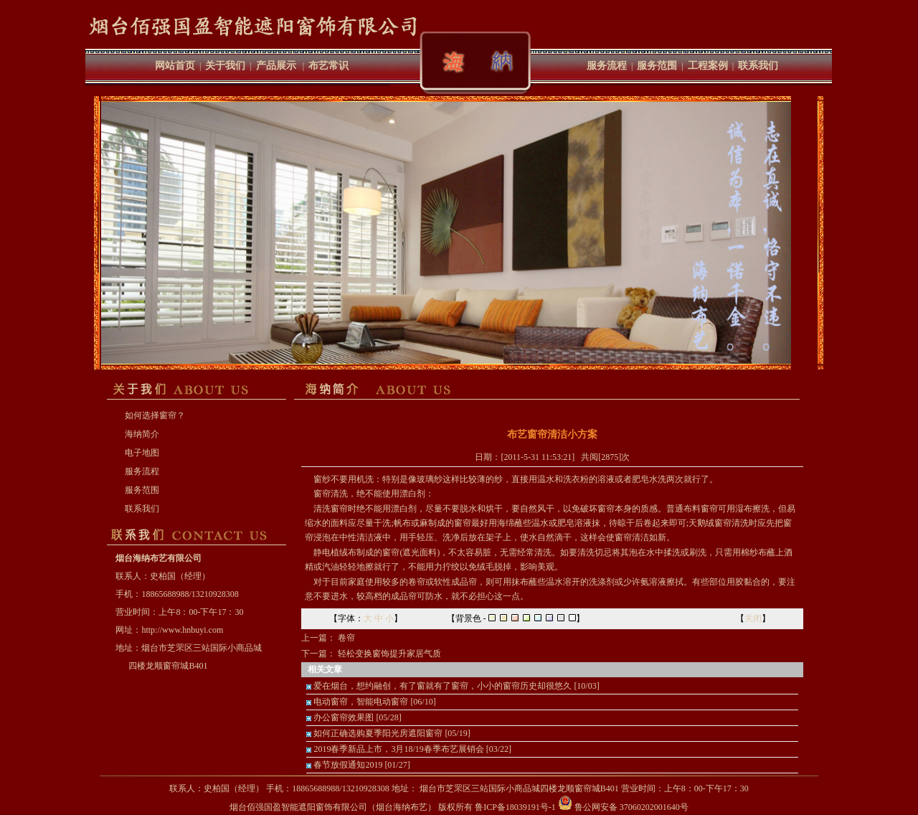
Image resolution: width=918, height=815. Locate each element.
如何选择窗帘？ (155, 415)
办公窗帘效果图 (343, 717)
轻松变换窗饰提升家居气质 (389, 654)
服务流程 (607, 65)
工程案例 (708, 65)
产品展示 (276, 65)
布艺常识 (328, 65)
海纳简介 (142, 434)
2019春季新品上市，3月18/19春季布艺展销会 (398, 749)
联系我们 (758, 65)
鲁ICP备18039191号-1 (515, 807)
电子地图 (142, 453)
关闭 (753, 618)
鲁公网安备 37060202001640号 (623, 807)
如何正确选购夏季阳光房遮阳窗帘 (378, 733)
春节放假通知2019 (347, 765)
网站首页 (175, 65)
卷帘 (346, 638)
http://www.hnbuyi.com (182, 630)
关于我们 (225, 65)
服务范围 (657, 65)
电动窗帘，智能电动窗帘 (360, 702)
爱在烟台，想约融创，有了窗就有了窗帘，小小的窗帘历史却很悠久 (442, 686)
